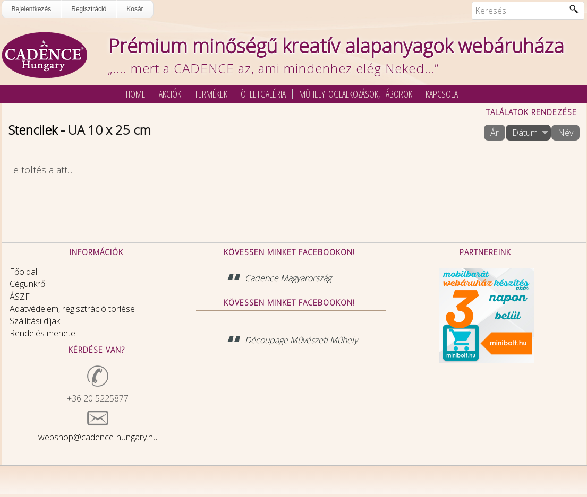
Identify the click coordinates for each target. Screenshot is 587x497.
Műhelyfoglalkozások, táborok (355, 94)
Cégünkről (28, 284)
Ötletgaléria (263, 94)
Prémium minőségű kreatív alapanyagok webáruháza (336, 46)
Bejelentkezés (32, 9)
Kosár (134, 9)
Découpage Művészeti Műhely (301, 340)
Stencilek (32, 129)
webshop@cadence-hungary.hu (98, 437)
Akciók (170, 94)
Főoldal (23, 271)
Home (136, 94)
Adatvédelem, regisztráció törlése (72, 309)
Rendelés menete (42, 333)
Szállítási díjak (35, 321)
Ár (494, 132)
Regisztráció (88, 9)
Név (565, 132)
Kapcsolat (444, 94)
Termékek (210, 94)
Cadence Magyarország (288, 278)
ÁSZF (20, 296)
